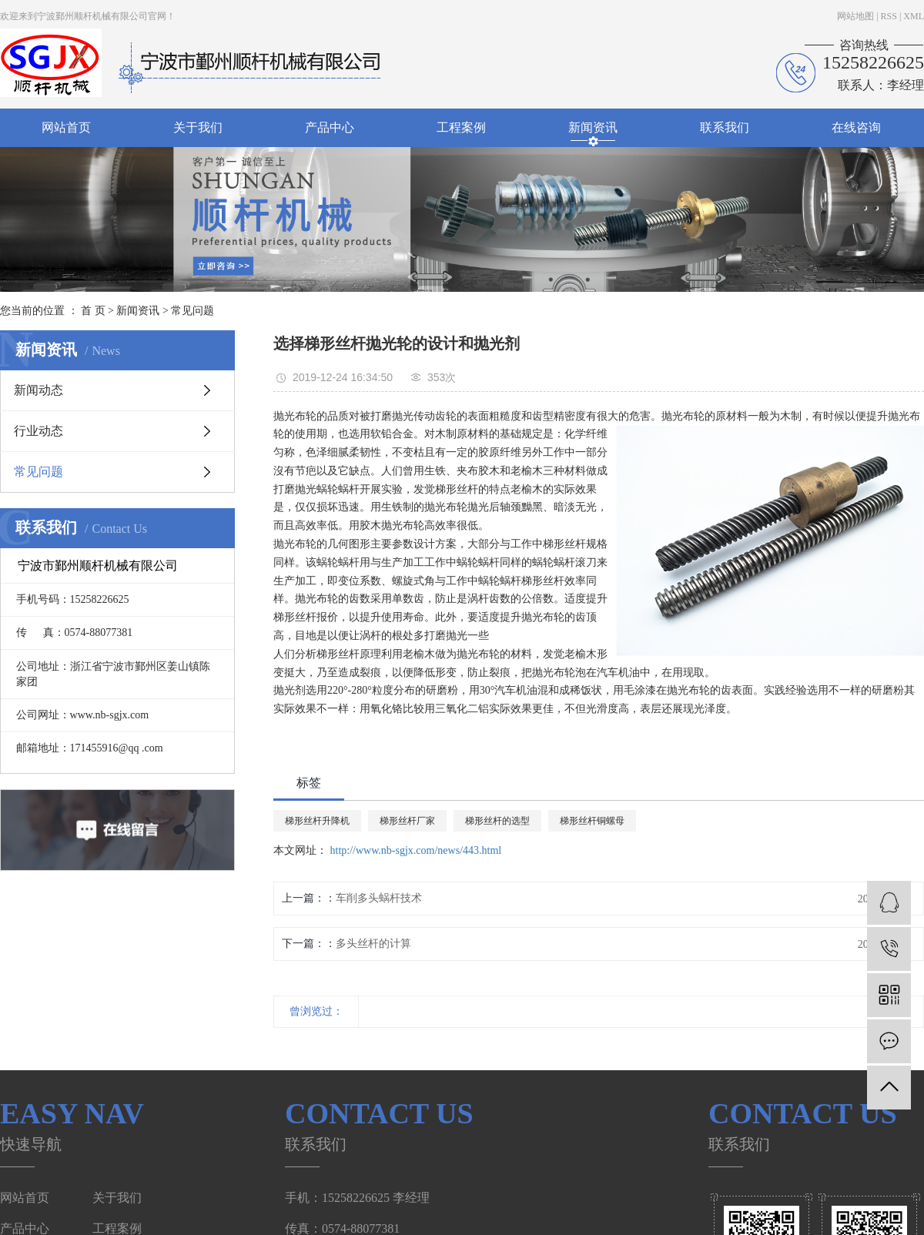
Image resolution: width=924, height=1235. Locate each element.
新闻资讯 (593, 127)
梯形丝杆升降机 (317, 820)
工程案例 (461, 127)
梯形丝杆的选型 (497, 820)
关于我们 (198, 127)
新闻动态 (38, 390)
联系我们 (724, 127)
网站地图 (855, 16)
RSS (889, 16)
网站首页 (66, 127)
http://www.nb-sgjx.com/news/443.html (416, 850)
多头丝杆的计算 (373, 943)
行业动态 (38, 430)
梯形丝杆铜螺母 (592, 820)
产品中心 (329, 127)
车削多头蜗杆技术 (379, 898)
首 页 (93, 310)
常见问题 (192, 310)
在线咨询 (856, 127)
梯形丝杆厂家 (407, 820)
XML (913, 16)
